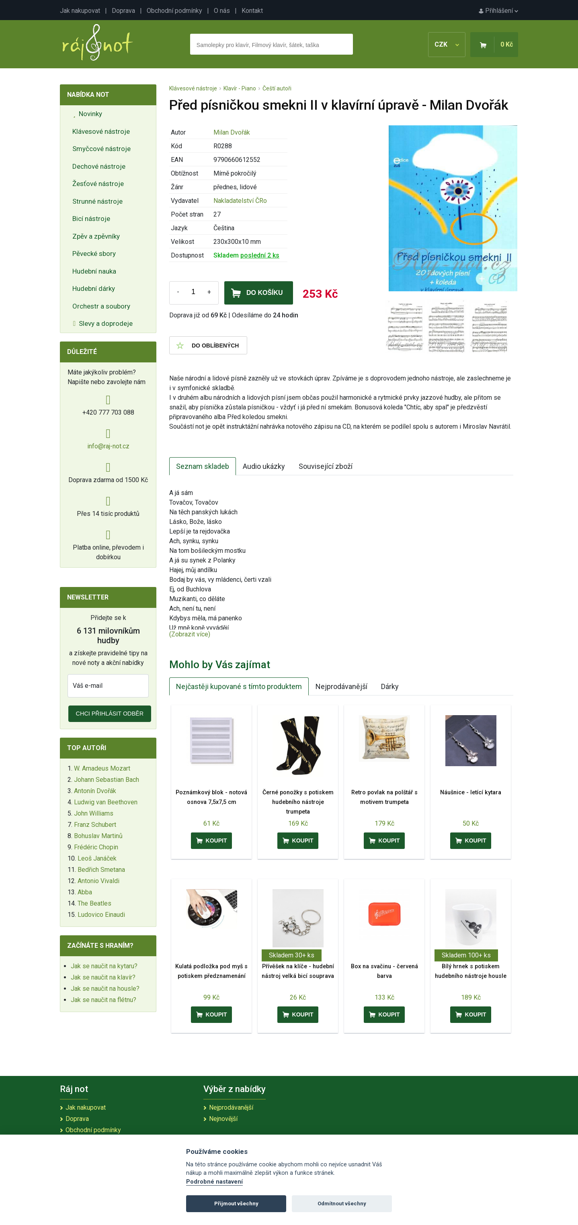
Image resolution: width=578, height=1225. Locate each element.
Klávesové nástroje (101, 131)
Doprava (123, 10)
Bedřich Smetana (101, 869)
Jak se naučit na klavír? (103, 977)
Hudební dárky (93, 288)
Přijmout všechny (236, 1203)
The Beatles (94, 903)
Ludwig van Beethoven (105, 802)
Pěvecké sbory (94, 253)
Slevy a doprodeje (103, 323)
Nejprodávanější (341, 686)
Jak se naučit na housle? (105, 988)
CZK (447, 44)
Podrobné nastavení (214, 1181)
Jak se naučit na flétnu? (103, 1000)
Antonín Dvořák (95, 791)
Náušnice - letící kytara (470, 792)
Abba (85, 892)
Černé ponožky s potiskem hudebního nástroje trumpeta (298, 802)
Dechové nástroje (98, 166)
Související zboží (326, 466)
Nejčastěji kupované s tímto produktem (239, 686)
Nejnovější (223, 1119)
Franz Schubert (95, 824)
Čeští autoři (276, 88)
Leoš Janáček (97, 858)
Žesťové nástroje (98, 184)
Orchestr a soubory (101, 306)
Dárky (390, 686)
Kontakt (252, 10)
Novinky (87, 114)
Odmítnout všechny (342, 1203)
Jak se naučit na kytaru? (104, 966)
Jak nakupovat (80, 10)
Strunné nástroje (97, 201)
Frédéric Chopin (96, 847)
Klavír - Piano (239, 88)
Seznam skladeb (202, 466)
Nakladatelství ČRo (240, 201)
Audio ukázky (264, 466)
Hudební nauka (94, 271)
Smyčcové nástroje (101, 149)
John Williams (93, 813)
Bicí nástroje (91, 219)
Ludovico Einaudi (101, 914)
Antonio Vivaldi (98, 881)
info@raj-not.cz (108, 446)
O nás (222, 10)
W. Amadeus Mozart (102, 768)
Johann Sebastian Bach (106, 779)
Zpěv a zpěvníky (96, 236)
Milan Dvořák (231, 132)
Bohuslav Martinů (98, 836)
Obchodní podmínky (174, 10)
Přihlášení (498, 10)
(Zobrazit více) (189, 634)
